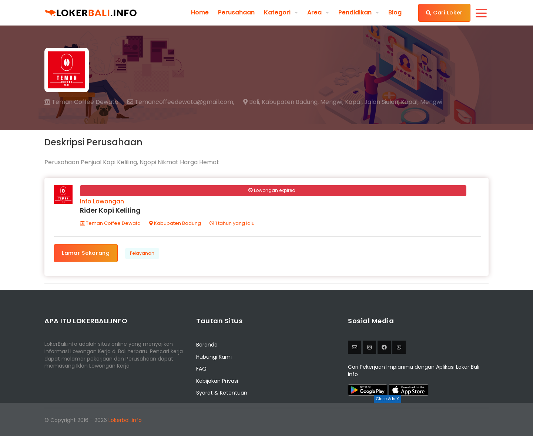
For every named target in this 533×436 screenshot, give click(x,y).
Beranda (207, 345)
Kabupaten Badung (175, 223)
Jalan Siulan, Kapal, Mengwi (403, 102)
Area (314, 12)
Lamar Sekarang (86, 253)
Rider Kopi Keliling (110, 210)
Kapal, (354, 102)
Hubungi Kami (214, 357)
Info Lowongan (102, 201)
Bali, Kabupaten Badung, (281, 102)
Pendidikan (355, 12)
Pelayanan (142, 253)
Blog (395, 13)
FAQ (201, 368)
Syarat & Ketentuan (221, 392)
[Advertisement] (266, 419)
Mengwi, (331, 102)
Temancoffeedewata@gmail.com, (180, 102)
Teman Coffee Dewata (81, 101)
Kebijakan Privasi (217, 381)
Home (200, 13)
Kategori (277, 12)
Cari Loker (444, 12)
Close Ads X (387, 399)
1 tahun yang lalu (232, 223)
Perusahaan (236, 13)
